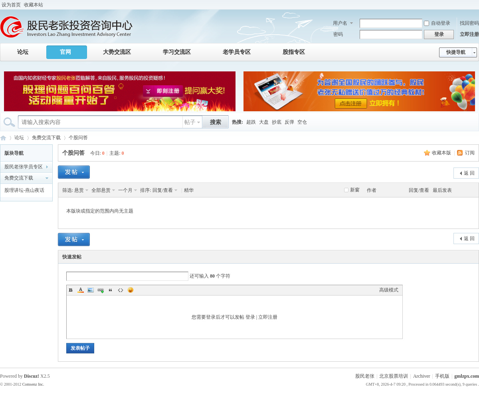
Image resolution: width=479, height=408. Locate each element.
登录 (250, 317)
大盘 (264, 122)
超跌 (251, 122)
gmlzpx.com (466, 376)
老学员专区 (237, 52)
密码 (338, 34)
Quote (111, 290)
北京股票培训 (393, 376)
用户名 (340, 23)
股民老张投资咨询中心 (3, 138)
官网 (65, 52)
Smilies (131, 290)
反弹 (289, 122)
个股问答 (78, 137)
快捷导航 (455, 52)
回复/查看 (162, 190)
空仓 (302, 122)
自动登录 (437, 23)
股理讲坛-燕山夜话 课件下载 (24, 191)
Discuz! (31, 376)
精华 (189, 190)
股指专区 (294, 52)
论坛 (22, 52)
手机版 (442, 376)
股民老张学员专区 (23, 167)
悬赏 (79, 190)
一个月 (125, 190)
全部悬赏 (101, 190)
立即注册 (469, 34)
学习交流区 (177, 52)
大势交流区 (117, 52)
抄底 (276, 122)
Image (91, 290)
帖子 (190, 122)
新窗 (355, 190)
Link (101, 290)
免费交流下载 (46, 137)
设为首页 (11, 5)
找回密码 (469, 23)
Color (81, 290)
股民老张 (364, 376)
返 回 (469, 173)
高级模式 (388, 290)
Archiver (421, 376)
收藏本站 (33, 5)
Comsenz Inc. (33, 384)
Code (121, 290)
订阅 (470, 153)
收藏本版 (441, 153)
